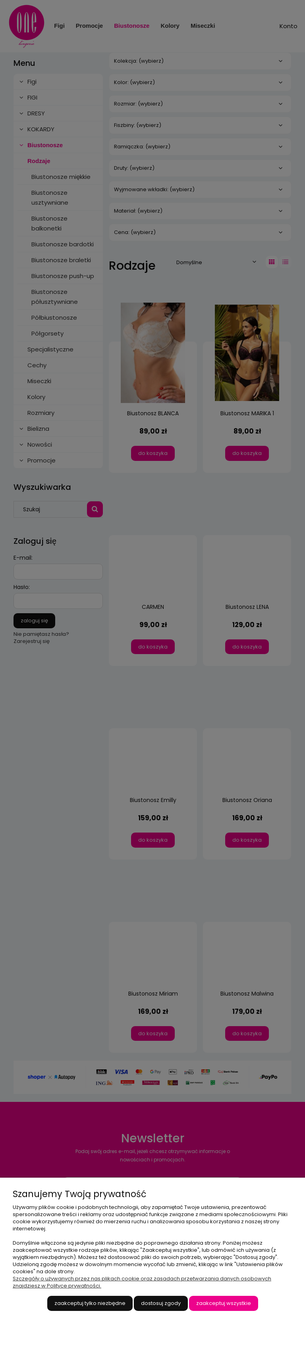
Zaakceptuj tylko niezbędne (89, 1303)
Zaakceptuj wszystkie (223, 1303)
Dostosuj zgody (161, 1303)
